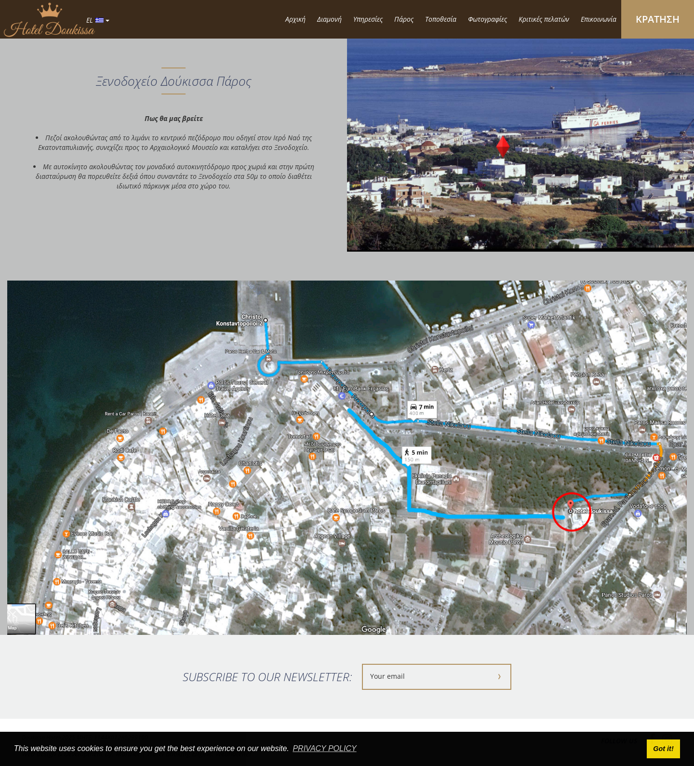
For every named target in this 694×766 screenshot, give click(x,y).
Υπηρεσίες (368, 19)
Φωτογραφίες (487, 19)
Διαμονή (329, 19)
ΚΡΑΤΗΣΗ (658, 19)
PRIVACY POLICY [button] (324, 748)
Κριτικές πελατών (544, 19)
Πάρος (404, 19)
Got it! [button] (663, 749)
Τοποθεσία (440, 19)
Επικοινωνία (598, 19)
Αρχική (295, 19)
